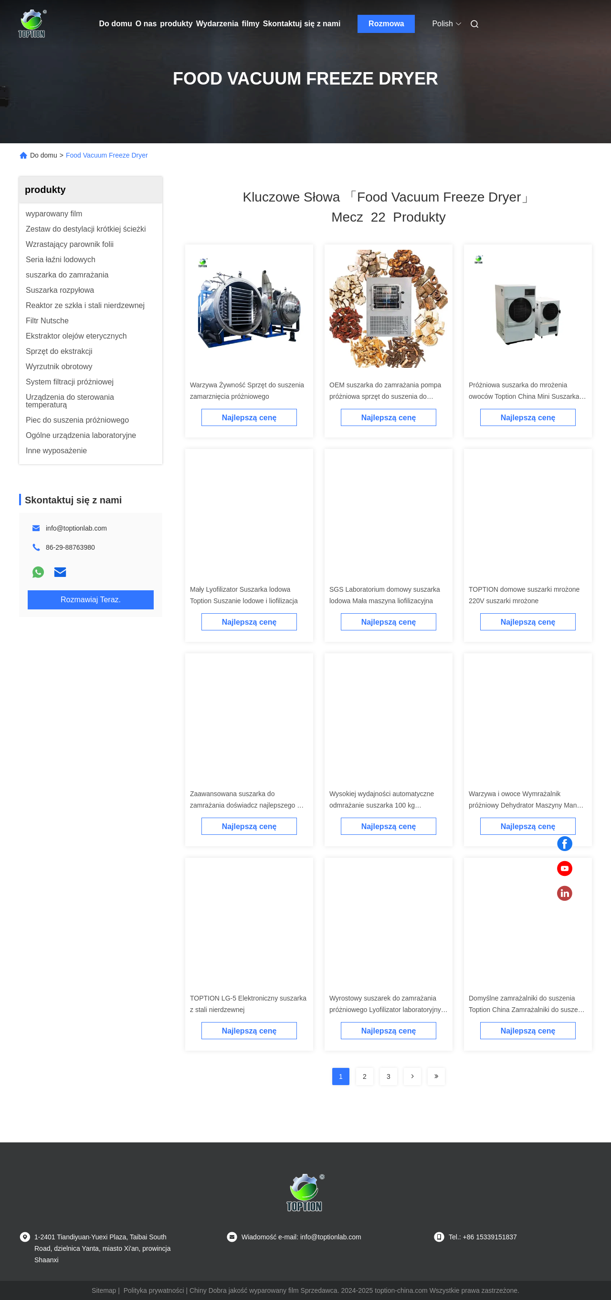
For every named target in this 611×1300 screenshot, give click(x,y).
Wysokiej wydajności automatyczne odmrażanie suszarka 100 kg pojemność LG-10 (381, 805)
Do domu (115, 24)
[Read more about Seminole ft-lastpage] (436, 1076)
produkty (176, 24)
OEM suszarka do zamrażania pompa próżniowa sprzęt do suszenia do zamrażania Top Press (385, 396)
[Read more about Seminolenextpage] (412, 1076)
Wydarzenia (217, 24)
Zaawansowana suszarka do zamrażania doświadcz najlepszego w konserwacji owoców (246, 805)
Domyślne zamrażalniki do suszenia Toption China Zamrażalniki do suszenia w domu (528, 1009)
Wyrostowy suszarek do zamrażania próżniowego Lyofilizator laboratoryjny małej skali (385, 1009)
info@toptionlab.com (76, 528)
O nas (146, 24)
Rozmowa (386, 24)
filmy (250, 24)
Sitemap (104, 1290)
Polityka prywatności (154, 1290)
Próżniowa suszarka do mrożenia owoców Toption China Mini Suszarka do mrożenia (524, 396)
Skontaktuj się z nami (302, 24)
